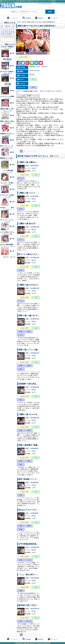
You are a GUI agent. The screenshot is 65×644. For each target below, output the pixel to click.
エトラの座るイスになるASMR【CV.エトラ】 (14, 232)
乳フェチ (20, 178)
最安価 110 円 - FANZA (38, 67)
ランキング (53, 18)
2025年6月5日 (34, 448)
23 (3, 34)
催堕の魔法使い (7, 59)
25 (7, 34)
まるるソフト (8, 160)
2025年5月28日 (34, 547)
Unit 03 (8, 221)
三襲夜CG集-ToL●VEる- (28, 414)
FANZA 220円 (24, 297)
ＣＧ (33, 79)
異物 (28, 526)
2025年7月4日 (34, 165)
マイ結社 (7, 86)
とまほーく (7, 209)
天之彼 (8, 61)
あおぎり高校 (8, 234)
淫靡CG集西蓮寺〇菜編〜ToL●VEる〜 (33, 445)
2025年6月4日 (34, 482)
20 (11, 32)
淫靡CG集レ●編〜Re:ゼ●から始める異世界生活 (37, 315)
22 (1, 34)
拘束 (20, 331)
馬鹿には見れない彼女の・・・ (9, 121)
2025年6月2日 (34, 513)
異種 (20, 529)
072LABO (8, 184)
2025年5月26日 (34, 578)
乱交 (20, 209)
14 (13, 31)
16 (3, 32)
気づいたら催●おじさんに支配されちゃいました (37, 254)
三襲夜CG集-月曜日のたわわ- (30, 162)
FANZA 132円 (24, 396)
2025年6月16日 (34, 387)
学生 (33, 87)
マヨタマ (7, 48)
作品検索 (27, 18)
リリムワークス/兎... (8, 246)
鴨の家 (31, 74)
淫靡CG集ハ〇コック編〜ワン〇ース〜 (34, 350)
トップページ (12, 18)
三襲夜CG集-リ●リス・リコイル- (31, 193)
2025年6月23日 (34, 288)
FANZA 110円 (23, 57)
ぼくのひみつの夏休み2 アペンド (10, 71)
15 (1, 32)
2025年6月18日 (34, 319)
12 (9, 31)
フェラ (21, 239)
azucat (7, 135)
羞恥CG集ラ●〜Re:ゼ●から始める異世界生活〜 (37, 26)
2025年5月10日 (34, 70)
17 (5, 32)
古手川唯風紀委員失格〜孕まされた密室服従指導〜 (39, 544)
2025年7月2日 (34, 196)
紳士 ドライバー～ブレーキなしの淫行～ (12, 146)
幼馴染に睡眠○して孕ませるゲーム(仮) (11, 109)
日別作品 (39, 18)
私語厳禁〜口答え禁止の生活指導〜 (32, 384)
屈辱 (28, 365)
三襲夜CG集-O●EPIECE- (28, 285)
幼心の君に (7, 73)
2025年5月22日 (34, 608)
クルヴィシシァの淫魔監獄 (8, 96)
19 (9, 32)
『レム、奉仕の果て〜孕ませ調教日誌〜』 (35, 575)
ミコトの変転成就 (7, 170)
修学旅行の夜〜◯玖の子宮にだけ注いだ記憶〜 (37, 605)
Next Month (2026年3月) (13, 26)
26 (9, 34)
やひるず (7, 98)
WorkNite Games (7, 147)
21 (13, 32)
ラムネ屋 (7, 197)
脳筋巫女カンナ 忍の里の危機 (9, 158)
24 (5, 34)
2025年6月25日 (34, 227)
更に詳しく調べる (9, 257)
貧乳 (28, 331)
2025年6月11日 (34, 418)
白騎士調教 (7, 84)
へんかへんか (8, 172)
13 (11, 31)
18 (7, 32)
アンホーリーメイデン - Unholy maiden (12, 220)
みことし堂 (7, 111)
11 (7, 31)
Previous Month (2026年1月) (1, 26)
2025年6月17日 (34, 353)
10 (5, 31)
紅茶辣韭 (7, 123)
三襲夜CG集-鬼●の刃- (27, 224)
